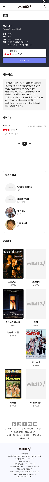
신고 (45, 126)
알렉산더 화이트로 (14, 39)
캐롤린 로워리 (13, 42)
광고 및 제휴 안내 (27, 429)
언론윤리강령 (36, 435)
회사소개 (16, 429)
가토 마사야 (23, 45)
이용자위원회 (24, 438)
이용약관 (27, 435)
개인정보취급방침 (17, 432)
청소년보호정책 (30, 432)
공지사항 (8, 429)
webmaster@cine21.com (27, 474)
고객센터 (38, 429)
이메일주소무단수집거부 (13, 435)
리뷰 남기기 (24, 60)
